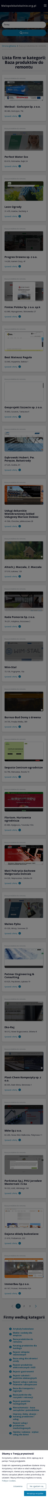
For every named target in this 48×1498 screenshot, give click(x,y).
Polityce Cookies (9, 1481)
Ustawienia (17, 1486)
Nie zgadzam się (36, 1486)
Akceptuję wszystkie (35, 1493)
